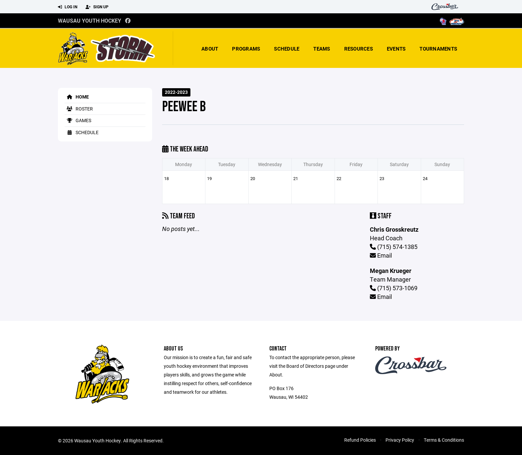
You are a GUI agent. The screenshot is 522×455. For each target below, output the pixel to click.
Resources (358, 48)
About (209, 48)
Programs (246, 48)
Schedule (286, 48)
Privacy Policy (400, 440)
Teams (321, 48)
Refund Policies (360, 440)
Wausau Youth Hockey (89, 20)
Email (381, 255)
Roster (79, 109)
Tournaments (438, 48)
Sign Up (97, 7)
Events (396, 48)
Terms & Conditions (444, 440)
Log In (67, 7)
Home (77, 97)
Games (78, 120)
